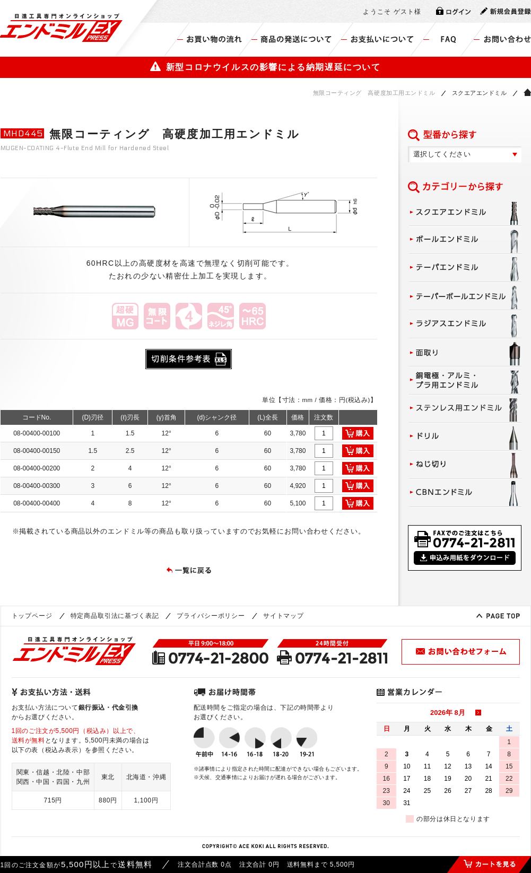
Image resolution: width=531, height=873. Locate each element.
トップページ (32, 615)
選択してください (442, 154)
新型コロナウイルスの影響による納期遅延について (265, 67)
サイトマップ (283, 615)
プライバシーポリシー (211, 615)
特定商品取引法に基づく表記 (115, 615)
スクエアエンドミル (479, 93)
